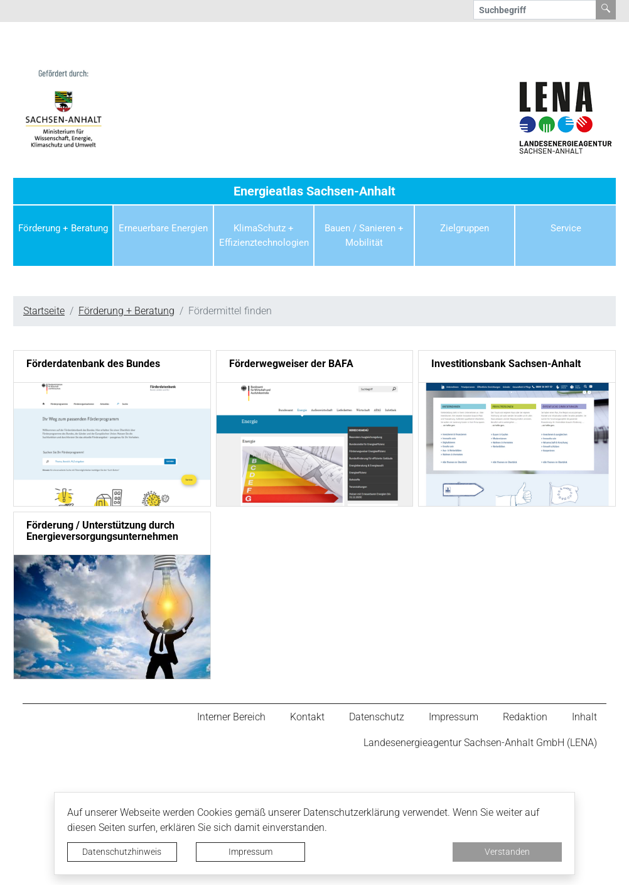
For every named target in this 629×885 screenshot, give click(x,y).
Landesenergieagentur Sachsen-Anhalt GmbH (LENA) (480, 743)
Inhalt (584, 717)
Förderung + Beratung (126, 311)
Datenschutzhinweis (121, 852)
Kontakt (307, 717)
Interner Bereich (231, 717)
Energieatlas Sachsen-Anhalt (314, 191)
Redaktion (525, 717)
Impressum (250, 852)
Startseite (44, 311)
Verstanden (507, 852)
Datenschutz (376, 717)
